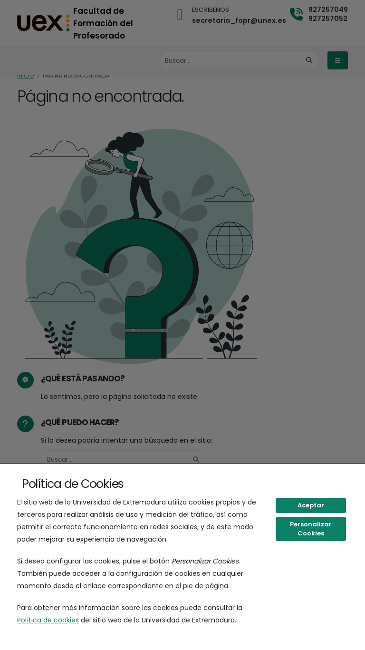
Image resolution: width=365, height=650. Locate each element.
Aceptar (311, 505)
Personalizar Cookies (311, 529)
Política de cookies (48, 620)
